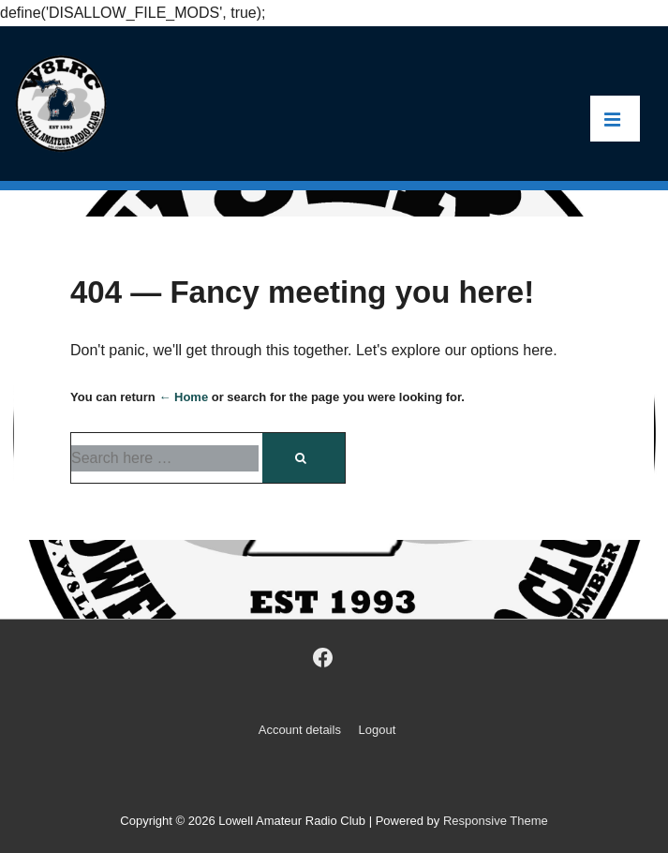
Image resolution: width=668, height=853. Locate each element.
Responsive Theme (495, 821)
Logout (377, 730)
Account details (300, 730)
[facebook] (322, 658)
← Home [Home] (183, 397)
